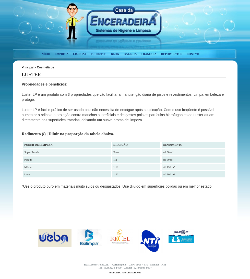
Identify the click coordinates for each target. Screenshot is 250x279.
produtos (98, 53)
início (45, 53)
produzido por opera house (125, 273)
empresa (61, 53)
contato (193, 53)
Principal (27, 67)
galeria (130, 53)
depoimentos (171, 53)
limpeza (79, 53)
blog (115, 53)
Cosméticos (45, 67)
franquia (148, 53)
